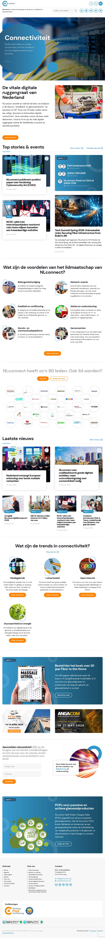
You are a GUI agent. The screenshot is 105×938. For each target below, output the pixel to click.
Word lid (43, 379)
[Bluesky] (101, 11)
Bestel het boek (64, 695)
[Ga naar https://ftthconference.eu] (26, 730)
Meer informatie (52, 353)
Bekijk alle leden (59, 379)
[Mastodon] (96, 11)
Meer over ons (10, 137)
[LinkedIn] (82, 11)
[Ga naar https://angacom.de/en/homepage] (79, 730)
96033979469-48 (8, 933)
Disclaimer (93, 931)
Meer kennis (52, 552)
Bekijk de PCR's (63, 844)
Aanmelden (9, 781)
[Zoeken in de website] (76, 10)
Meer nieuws (96, 440)
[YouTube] (91, 11)
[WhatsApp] (86, 11)
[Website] (79, 881)
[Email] (79, 879)
